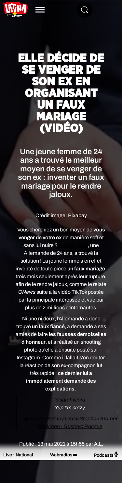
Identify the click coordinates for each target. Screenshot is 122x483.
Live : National (18, 454)
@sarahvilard (69, 399)
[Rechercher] (84, 10)
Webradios (61, 454)
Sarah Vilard (73, 245)
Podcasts (106, 455)
